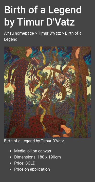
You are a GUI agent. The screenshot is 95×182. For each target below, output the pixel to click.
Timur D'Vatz (49, 33)
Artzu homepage (19, 33)
